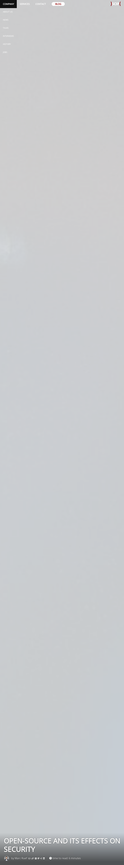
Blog (58, 4)
